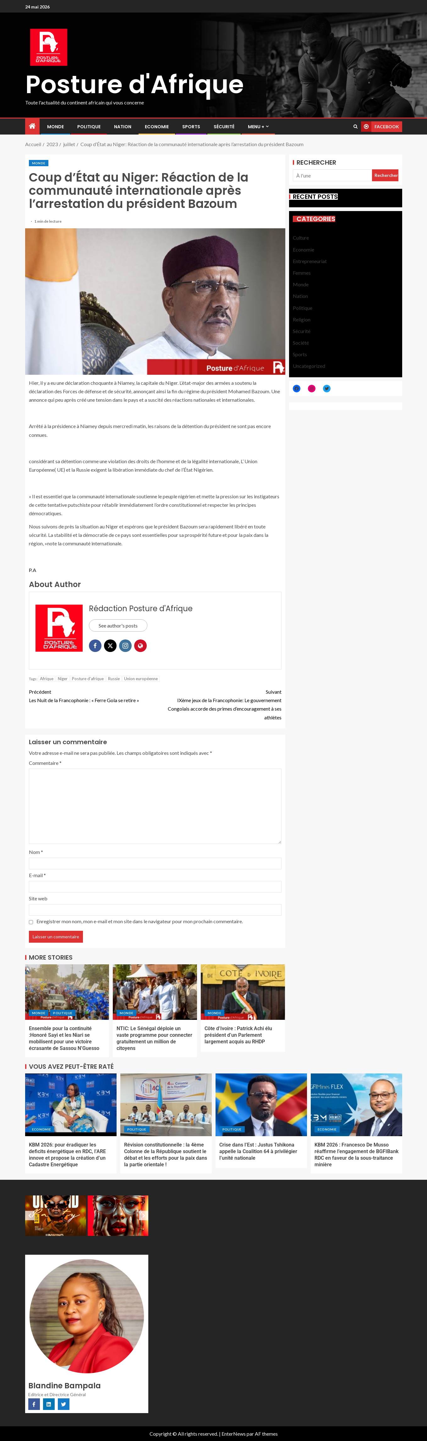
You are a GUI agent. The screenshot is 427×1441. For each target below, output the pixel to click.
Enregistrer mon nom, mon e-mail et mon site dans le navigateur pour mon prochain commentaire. (139, 921)
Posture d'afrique (88, 678)
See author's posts (118, 625)
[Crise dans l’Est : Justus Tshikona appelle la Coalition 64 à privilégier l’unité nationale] (261, 1104)
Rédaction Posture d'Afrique (141, 608)
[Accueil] (32, 126)
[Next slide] (143, 1215)
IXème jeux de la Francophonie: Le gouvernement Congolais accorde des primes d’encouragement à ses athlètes (218, 703)
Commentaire (45, 763)
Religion (301, 319)
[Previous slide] (30, 1215)
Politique (89, 127)
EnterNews (234, 1434)
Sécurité (224, 127)
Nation (122, 127)
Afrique (46, 678)
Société (301, 343)
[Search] (355, 127)
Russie (114, 678)
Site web (38, 898)
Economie (157, 127)
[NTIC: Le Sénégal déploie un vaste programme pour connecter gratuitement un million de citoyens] (155, 992)
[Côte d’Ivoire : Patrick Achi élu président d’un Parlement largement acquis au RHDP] (243, 992)
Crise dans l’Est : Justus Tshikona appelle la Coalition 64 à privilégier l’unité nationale (258, 1151)
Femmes (302, 273)
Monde (55, 127)
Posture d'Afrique (134, 84)
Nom (36, 852)
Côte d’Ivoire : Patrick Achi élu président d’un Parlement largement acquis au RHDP (238, 1035)
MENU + (256, 127)
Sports (191, 127)
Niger (63, 678)
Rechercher (316, 162)
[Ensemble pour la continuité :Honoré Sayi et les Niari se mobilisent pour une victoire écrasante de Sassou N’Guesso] (67, 992)
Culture (301, 238)
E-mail (37, 875)
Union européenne (141, 678)
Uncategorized (309, 366)
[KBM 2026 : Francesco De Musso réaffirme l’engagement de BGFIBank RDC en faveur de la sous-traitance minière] (356, 1104)
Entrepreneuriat (310, 261)
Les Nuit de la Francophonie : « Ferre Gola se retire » (92, 695)
